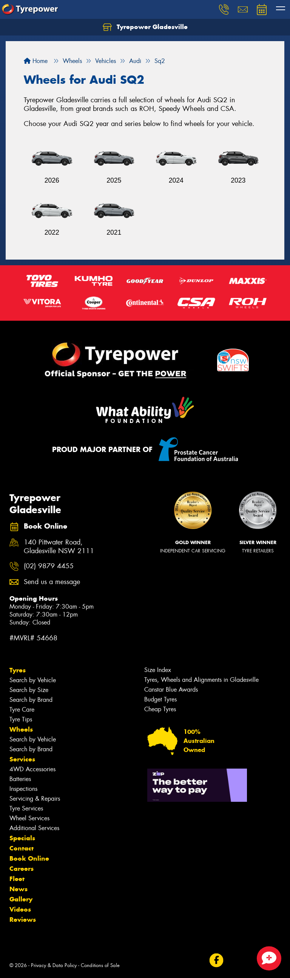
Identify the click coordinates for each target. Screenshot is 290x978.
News (18, 889)
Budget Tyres (160, 699)
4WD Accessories (32, 769)
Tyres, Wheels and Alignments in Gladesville (201, 680)
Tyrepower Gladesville (145, 27)
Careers (21, 868)
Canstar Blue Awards (171, 690)
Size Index (157, 670)
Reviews (22, 919)
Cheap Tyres (160, 709)
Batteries (20, 779)
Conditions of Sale (100, 965)
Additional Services (34, 828)
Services (22, 759)
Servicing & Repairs (34, 799)
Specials (22, 838)
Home (36, 61)
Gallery (20, 899)
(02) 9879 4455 (49, 566)
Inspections (23, 789)
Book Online (29, 858)
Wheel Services (29, 818)
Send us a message (52, 582)
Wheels (21, 729)
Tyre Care (21, 710)
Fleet (17, 879)
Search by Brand (30, 700)
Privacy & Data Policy (54, 965)
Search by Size (28, 690)
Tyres (17, 670)
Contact (21, 848)
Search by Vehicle (32, 680)
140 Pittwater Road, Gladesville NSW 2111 (59, 546)
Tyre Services (26, 808)
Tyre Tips (20, 719)
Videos (20, 909)
